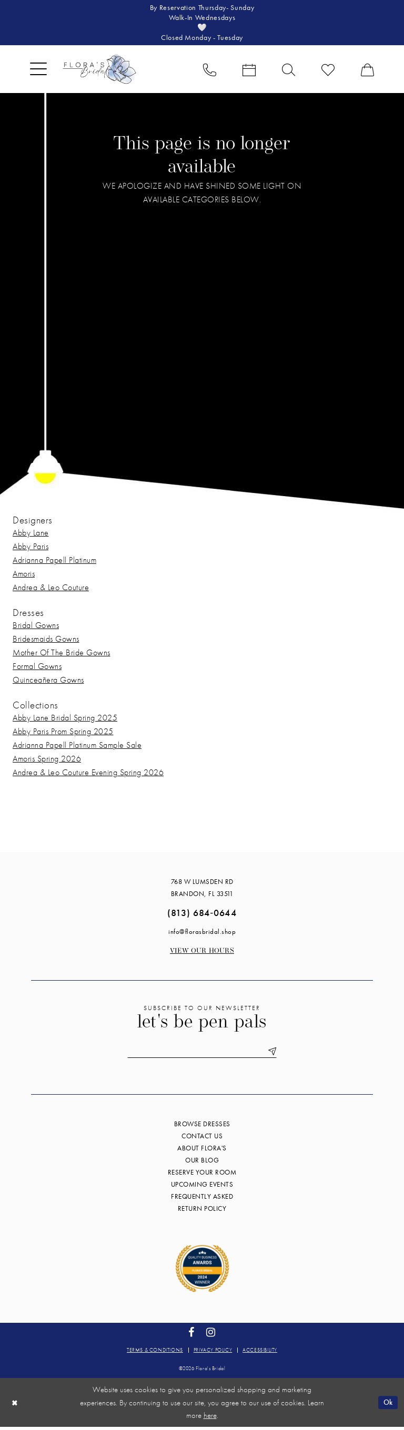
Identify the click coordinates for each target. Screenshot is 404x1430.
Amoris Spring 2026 (47, 760)
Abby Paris (30, 548)
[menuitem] (38, 71)
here (210, 1418)
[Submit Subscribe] (274, 1054)
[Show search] (288, 71)
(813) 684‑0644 (201, 915)
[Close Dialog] (15, 1405)
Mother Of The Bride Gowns (61, 654)
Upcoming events (202, 1187)
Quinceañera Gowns (48, 681)
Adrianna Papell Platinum (54, 562)
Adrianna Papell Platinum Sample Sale (77, 747)
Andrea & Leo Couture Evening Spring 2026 (88, 774)
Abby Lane (31, 534)
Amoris (24, 575)
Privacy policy (213, 1353)
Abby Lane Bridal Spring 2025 (65, 719)
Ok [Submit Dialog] (387, 1405)
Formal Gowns (37, 668)
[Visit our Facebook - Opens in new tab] (191, 1335)
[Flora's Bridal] (99, 71)
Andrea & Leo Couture (51, 589)
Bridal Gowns (36, 627)
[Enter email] (202, 1054)
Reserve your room (202, 1175)
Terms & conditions (155, 1353)
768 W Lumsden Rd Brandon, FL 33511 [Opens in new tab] (202, 889)
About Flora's (202, 1151)
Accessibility (260, 1353)
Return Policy (202, 1211)
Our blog (202, 1163)
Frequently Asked (202, 1199)
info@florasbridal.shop (202, 933)
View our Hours (202, 953)
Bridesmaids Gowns (46, 640)
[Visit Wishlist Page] (328, 71)
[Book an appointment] (249, 71)
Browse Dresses (202, 1127)
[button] (38, 71)
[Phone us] (209, 71)
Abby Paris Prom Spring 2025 (63, 733)
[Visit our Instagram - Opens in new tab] (211, 1335)
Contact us (202, 1139)
